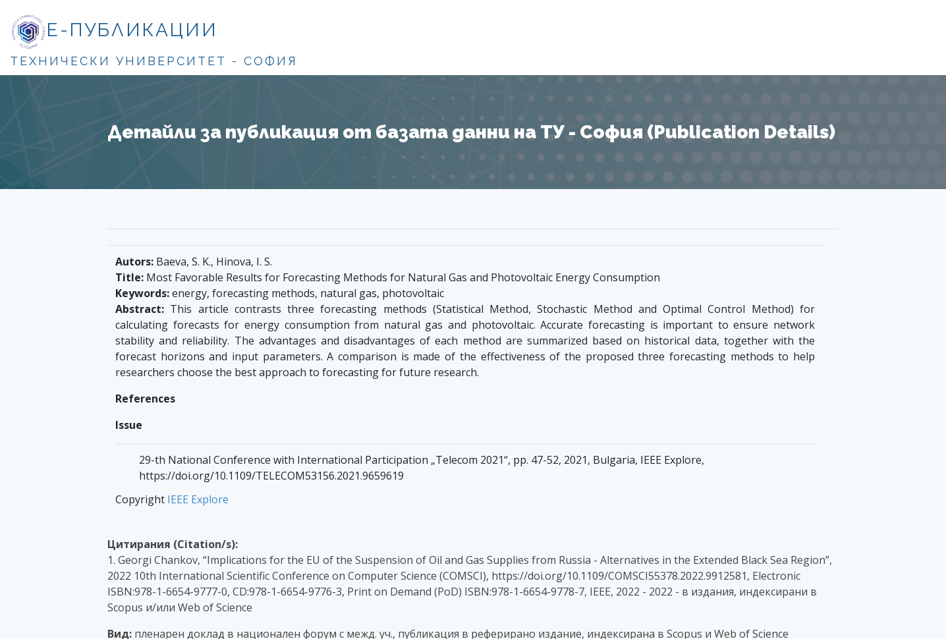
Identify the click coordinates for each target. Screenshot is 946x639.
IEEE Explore (198, 499)
